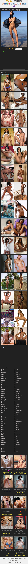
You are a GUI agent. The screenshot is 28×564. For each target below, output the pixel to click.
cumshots (4, 419)
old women (18, 395)
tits (16, 436)
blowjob (3, 399)
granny (3, 438)
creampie (4, 417)
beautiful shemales (6, 387)
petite (17, 404)
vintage (17, 444)
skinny (17, 423)
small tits (17, 427)
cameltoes (4, 408)
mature (17, 380)
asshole (3, 378)
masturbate (18, 378)
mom (16, 387)
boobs (3, 402)
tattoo (17, 429)
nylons (17, 393)
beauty (3, 389)
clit (2, 412)
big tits (3, 395)
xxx (16, 451)
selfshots (18, 412)
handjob (3, 442)
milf (16, 382)
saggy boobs (19, 410)
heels (3, 444)
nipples (17, 391)
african (3, 370)
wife (16, 449)
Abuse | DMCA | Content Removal (10, 558)
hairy (3, 440)
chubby (3, 410)
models (17, 385)
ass (2, 376)
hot (2, 449)
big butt (3, 393)
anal (2, 374)
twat (16, 440)
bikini (3, 397)
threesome (18, 434)
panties (17, 402)
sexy (16, 417)
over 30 (17, 399)
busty (3, 406)
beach (3, 385)
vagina (17, 442)
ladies (17, 370)
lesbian (17, 374)
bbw (2, 382)
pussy (17, 406)
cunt (2, 421)
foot (2, 432)
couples (3, 414)
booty (3, 404)
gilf (2, 434)
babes (3, 380)
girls (2, 436)
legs (16, 372)
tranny (17, 438)
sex (16, 414)
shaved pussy (19, 421)
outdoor (17, 397)
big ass (3, 391)
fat (2, 427)
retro (16, 408)
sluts (16, 425)
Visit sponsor (18, 48)
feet (2, 429)
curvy (3, 423)
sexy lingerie (18, 419)
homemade (4, 446)
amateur (3, 372)
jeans (3, 451)
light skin (17, 376)
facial (3, 425)
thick (16, 432)
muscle (17, 389)
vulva (17, 446)
